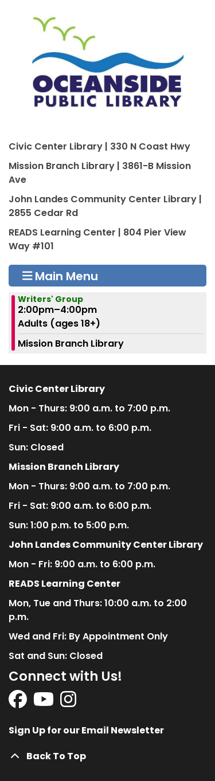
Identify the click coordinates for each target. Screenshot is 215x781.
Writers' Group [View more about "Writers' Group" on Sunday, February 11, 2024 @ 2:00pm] (50, 299)
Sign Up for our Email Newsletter (86, 730)
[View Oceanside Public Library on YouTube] (44, 702)
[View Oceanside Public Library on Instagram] (68, 702)
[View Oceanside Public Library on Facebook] (19, 702)
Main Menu (60, 276)
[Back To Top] (107, 756)
